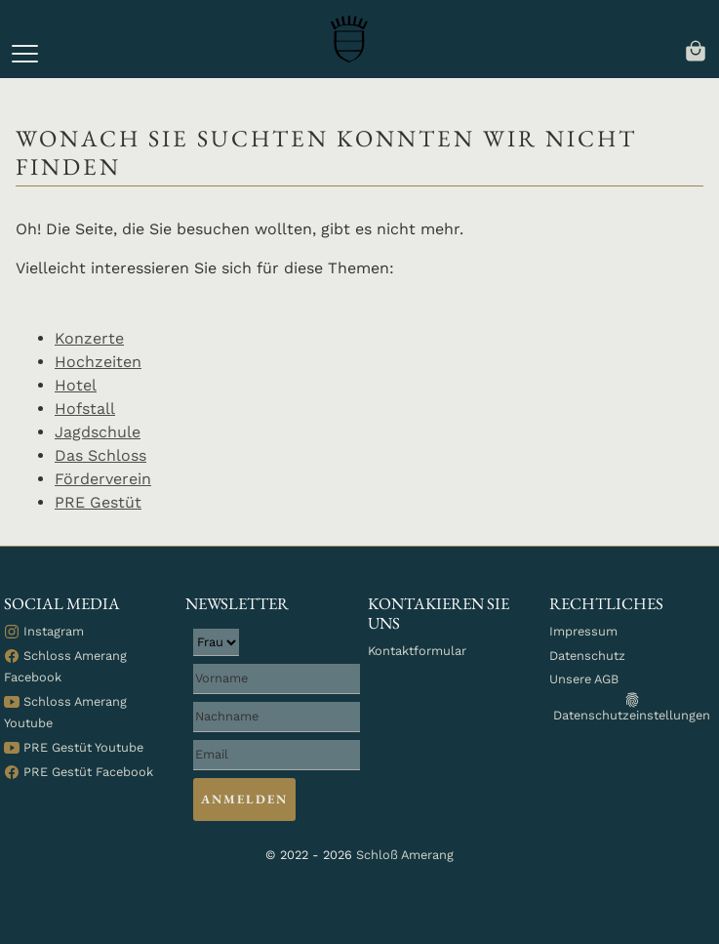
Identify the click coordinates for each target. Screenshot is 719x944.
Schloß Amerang (405, 854)
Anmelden (244, 799)
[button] (25, 53)
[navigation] (695, 49)
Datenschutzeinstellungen (631, 707)
